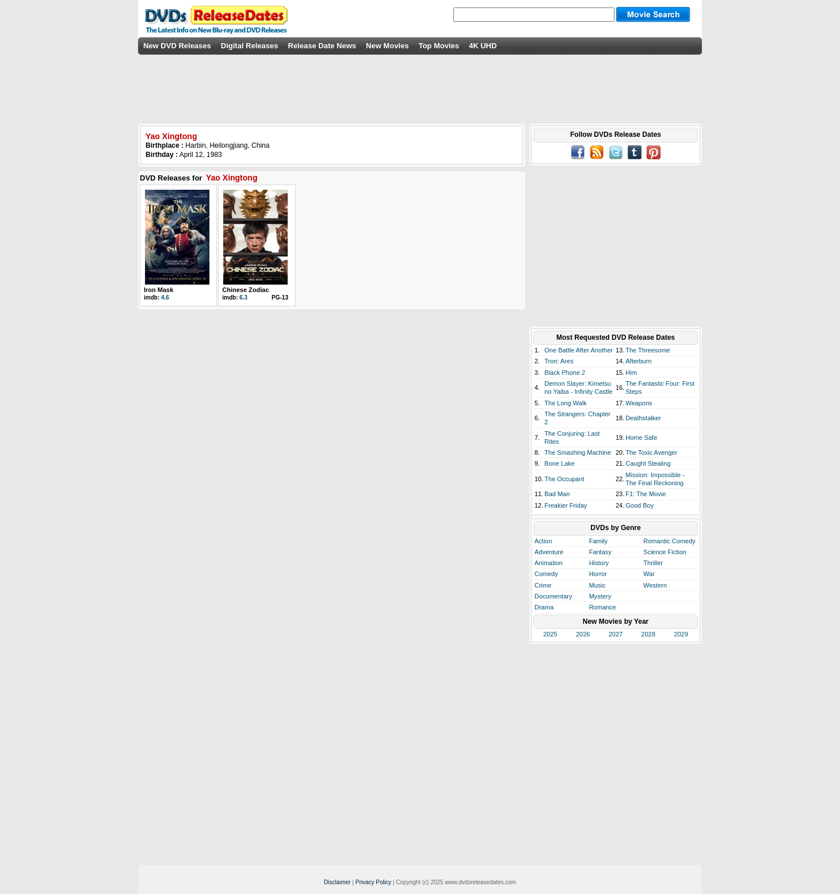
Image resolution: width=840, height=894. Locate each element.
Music (597, 585)
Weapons (638, 403)
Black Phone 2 (564, 372)
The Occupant (564, 478)
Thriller (653, 562)
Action (543, 541)
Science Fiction (664, 551)
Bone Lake (559, 463)
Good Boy (639, 505)
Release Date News (322, 45)
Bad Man (557, 493)
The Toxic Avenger (651, 452)
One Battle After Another (578, 350)
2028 (648, 634)
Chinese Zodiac (245, 289)
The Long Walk (565, 403)
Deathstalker (643, 418)
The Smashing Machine (577, 452)
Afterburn (638, 361)
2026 (583, 634)
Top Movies (438, 45)
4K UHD (483, 45)
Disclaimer (337, 882)
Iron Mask (158, 289)
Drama (543, 607)
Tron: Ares (558, 361)
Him (631, 372)
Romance (602, 607)
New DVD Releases (177, 45)
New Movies (387, 45)
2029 (681, 634)
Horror (598, 573)
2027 (616, 634)
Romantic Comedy (669, 541)
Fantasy (600, 551)
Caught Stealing (647, 463)
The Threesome (647, 350)
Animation (548, 562)
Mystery (600, 596)
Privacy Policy (373, 882)
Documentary (553, 596)
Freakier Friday (565, 505)
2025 (550, 634)
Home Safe (641, 437)
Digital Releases (249, 45)
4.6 (165, 297)
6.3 (243, 297)
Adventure (548, 551)
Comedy (546, 573)
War (649, 573)
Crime (542, 585)
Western (655, 585)
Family (598, 541)
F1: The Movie (645, 493)
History (599, 562)
